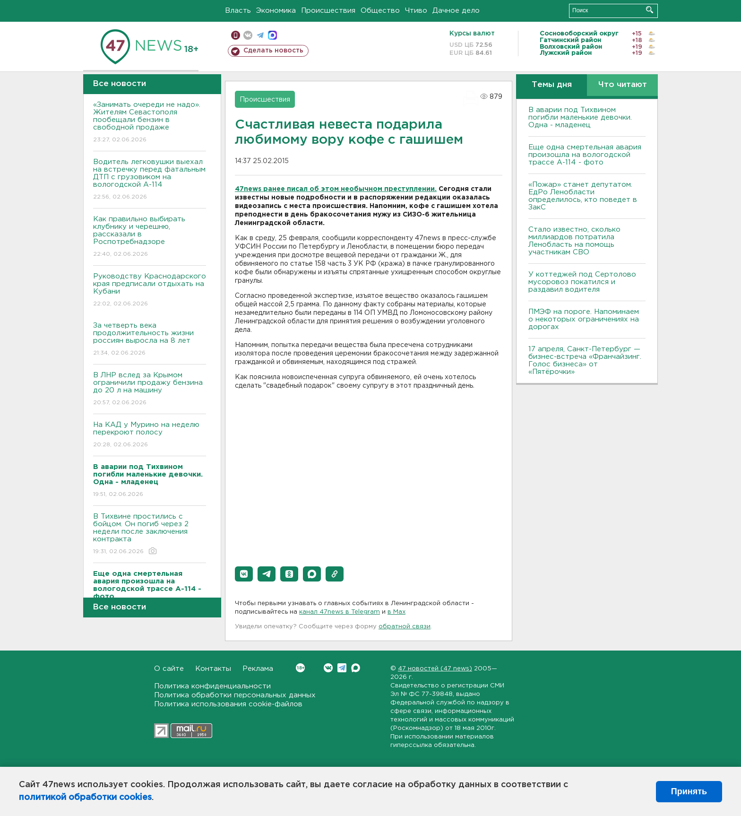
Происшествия (328, 11)
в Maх (396, 612)
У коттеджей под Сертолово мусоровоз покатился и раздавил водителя (582, 282)
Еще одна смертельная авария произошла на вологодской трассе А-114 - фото (584, 154)
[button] (244, 574)
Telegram (341, 667)
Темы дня (552, 84)
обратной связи (405, 626)
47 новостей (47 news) (435, 668)
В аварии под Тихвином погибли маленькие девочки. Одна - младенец (580, 117)
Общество (380, 11)
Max (355, 667)
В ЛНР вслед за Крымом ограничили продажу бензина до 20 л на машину (149, 389)
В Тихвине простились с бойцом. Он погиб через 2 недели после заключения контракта (149, 534)
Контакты (213, 669)
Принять (689, 791)
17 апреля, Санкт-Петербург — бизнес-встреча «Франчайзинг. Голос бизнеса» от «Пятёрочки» (584, 360)
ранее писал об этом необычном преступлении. (350, 189)
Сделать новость (273, 50)
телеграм (260, 35)
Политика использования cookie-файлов (228, 704)
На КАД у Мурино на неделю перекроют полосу (149, 435)
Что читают (622, 84)
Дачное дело (456, 11)
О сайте (169, 669)
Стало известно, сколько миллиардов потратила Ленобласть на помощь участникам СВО (574, 240)
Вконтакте (300, 667)
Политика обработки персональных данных (235, 695)
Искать (649, 9)
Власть (238, 11)
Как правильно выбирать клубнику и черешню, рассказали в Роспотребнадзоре (149, 237)
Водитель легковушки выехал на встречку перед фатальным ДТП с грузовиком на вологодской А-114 (149, 180)
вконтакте (247, 35)
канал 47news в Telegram (339, 612)
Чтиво (416, 11)
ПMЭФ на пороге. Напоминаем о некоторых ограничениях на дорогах (583, 319)
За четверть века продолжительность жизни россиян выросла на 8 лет (149, 339)
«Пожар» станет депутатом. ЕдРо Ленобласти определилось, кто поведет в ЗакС (582, 196)
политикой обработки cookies (85, 797)
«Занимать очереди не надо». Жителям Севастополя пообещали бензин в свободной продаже (149, 123)
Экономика (276, 11)
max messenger (272, 35)
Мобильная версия (235, 35)
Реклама (257, 669)
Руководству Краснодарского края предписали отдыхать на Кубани (149, 290)
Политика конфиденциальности (212, 686)
